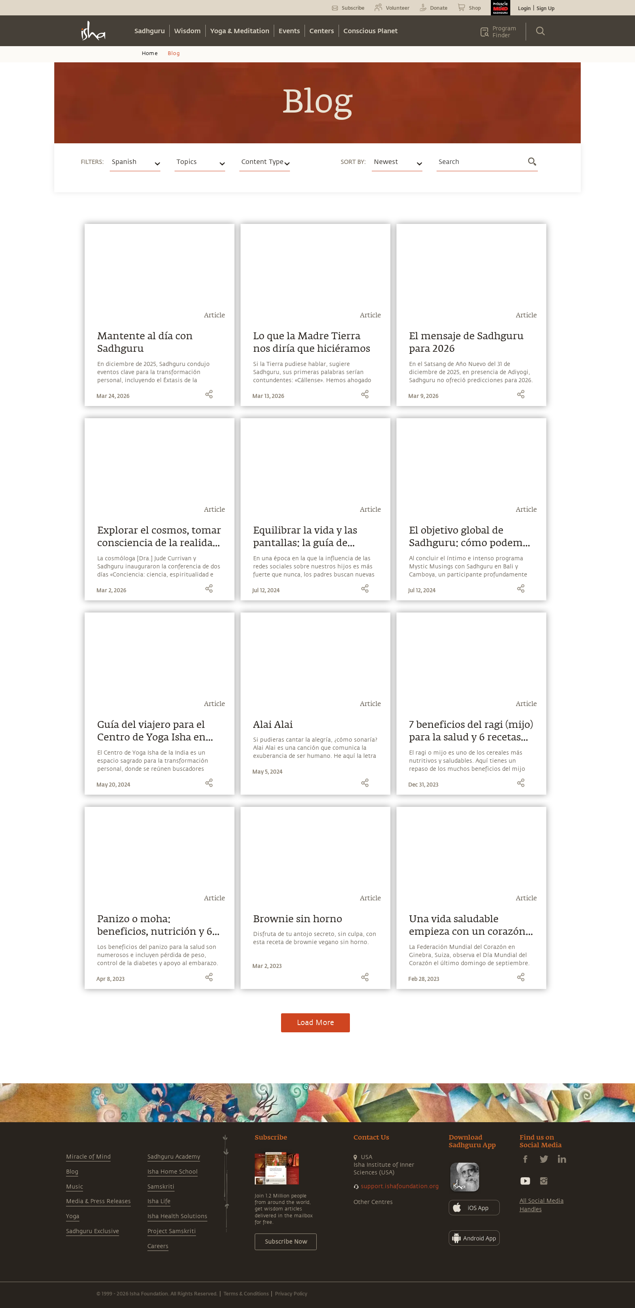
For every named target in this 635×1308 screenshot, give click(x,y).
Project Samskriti (171, 1231)
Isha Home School (172, 1172)
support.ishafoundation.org (400, 1186)
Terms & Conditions (246, 1293)
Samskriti (161, 1187)
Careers (157, 1246)
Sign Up (545, 8)
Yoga (72, 1216)
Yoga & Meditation (239, 30)
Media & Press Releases (98, 1201)
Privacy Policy (291, 1293)
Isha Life (158, 1201)
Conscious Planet (370, 30)
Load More (315, 1023)
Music (74, 1187)
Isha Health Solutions (177, 1216)
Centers (321, 30)
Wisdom (187, 30)
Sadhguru (149, 30)
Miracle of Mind (88, 1157)
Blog (72, 1172)
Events (289, 30)
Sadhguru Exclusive (92, 1231)
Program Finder (504, 32)
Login (524, 8)
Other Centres (373, 1202)
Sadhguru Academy (173, 1157)
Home (150, 53)
